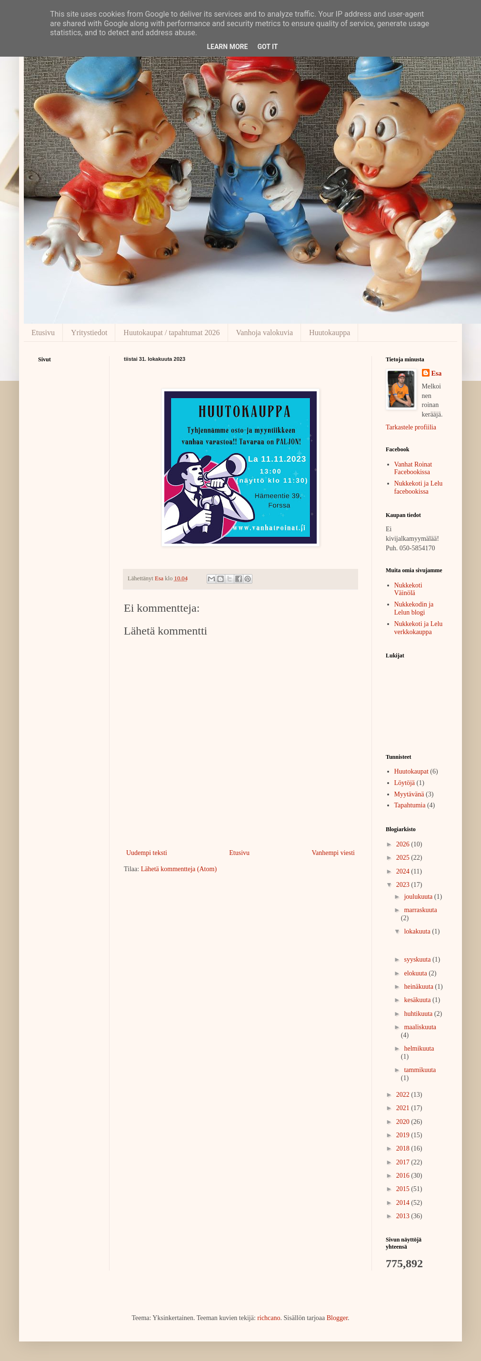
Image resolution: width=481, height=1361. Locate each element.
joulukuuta (419, 896)
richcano (268, 1317)
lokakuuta (418, 931)
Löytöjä (404, 782)
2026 (403, 844)
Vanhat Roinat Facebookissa (413, 468)
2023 (403, 884)
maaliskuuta (420, 1027)
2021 (403, 1108)
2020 (403, 1121)
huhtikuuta (419, 1013)
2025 (403, 857)
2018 (403, 1148)
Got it (267, 46)
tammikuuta (420, 1069)
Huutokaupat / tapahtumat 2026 (171, 332)
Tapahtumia (410, 805)
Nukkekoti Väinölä (408, 589)
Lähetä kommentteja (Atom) (179, 869)
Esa (436, 373)
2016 (403, 1175)
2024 (403, 871)
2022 (403, 1094)
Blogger (337, 1317)
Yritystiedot (89, 332)
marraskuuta (420, 910)
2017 (403, 1162)
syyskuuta (418, 959)
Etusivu (43, 332)
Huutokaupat (411, 771)
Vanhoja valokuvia (264, 332)
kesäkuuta (418, 999)
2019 (403, 1135)
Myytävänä (409, 794)
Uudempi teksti (146, 852)
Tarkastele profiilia (411, 427)
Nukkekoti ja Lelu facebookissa (418, 487)
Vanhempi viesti (333, 852)
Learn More (227, 46)
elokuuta (416, 973)
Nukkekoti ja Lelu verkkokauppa (418, 628)
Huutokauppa (329, 332)
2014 (403, 1202)
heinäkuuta (419, 986)
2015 (403, 1188)
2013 (403, 1216)
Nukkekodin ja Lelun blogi (414, 608)
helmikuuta (419, 1048)
